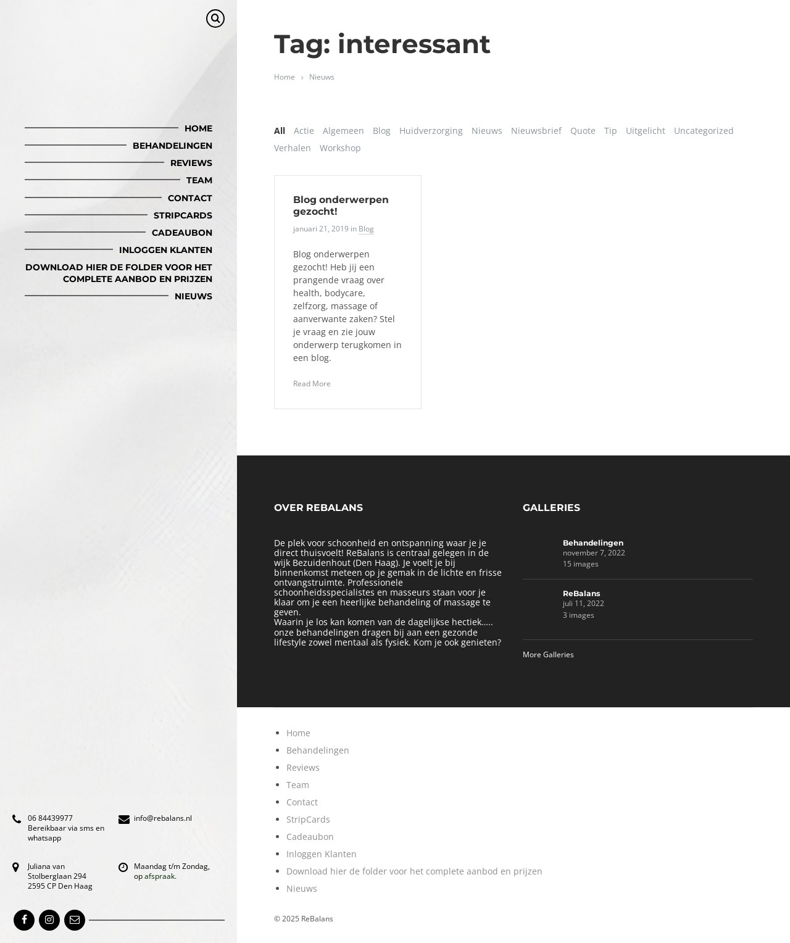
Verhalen (292, 148)
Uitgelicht (645, 130)
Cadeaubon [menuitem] (182, 232)
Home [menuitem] (198, 128)
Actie (304, 130)
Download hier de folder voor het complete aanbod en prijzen (414, 871)
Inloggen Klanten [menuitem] (165, 249)
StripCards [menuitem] (183, 215)
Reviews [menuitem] (191, 162)
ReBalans (582, 593)
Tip (610, 130)
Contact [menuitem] (190, 198)
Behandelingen (593, 542)
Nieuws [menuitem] (193, 296)
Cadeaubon (310, 836)
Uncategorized (704, 130)
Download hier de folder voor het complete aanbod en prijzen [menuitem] (118, 273)
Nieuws (322, 77)
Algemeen (343, 130)
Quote (583, 130)
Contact (302, 802)
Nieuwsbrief (536, 130)
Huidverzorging (431, 130)
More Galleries (548, 654)
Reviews (303, 767)
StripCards (308, 819)
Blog (382, 130)
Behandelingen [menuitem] (172, 145)
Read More (312, 383)
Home (284, 77)
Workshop (340, 148)
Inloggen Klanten (321, 854)
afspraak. (160, 876)
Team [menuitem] (199, 180)
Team (297, 785)
